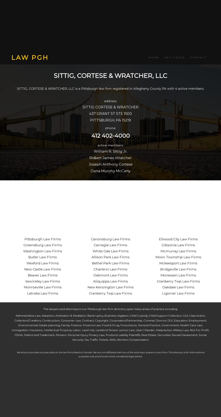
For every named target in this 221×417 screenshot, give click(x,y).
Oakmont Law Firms (110, 275)
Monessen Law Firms (178, 275)
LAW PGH (30, 57)
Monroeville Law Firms (43, 287)
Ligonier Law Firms (178, 293)
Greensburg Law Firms (42, 245)
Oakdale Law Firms (178, 287)
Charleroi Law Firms (110, 269)
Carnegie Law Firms (110, 245)
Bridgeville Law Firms (178, 269)
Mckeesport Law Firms (178, 263)
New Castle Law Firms (42, 269)
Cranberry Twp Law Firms (110, 293)
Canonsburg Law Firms (110, 239)
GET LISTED (174, 57)
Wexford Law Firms (42, 263)
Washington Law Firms (42, 251)
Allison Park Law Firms (111, 257)
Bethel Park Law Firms (110, 263)
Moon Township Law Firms (178, 257)
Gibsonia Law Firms (178, 245)
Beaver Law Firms (43, 275)
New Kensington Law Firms (111, 287)
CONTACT (198, 57)
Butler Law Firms (42, 257)
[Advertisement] (110, 27)
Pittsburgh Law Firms (43, 239)
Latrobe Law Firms (42, 293)
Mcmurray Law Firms (178, 251)
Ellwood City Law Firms (178, 239)
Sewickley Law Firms (42, 281)
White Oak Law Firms (111, 251)
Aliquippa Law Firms (110, 281)
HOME (154, 57)
